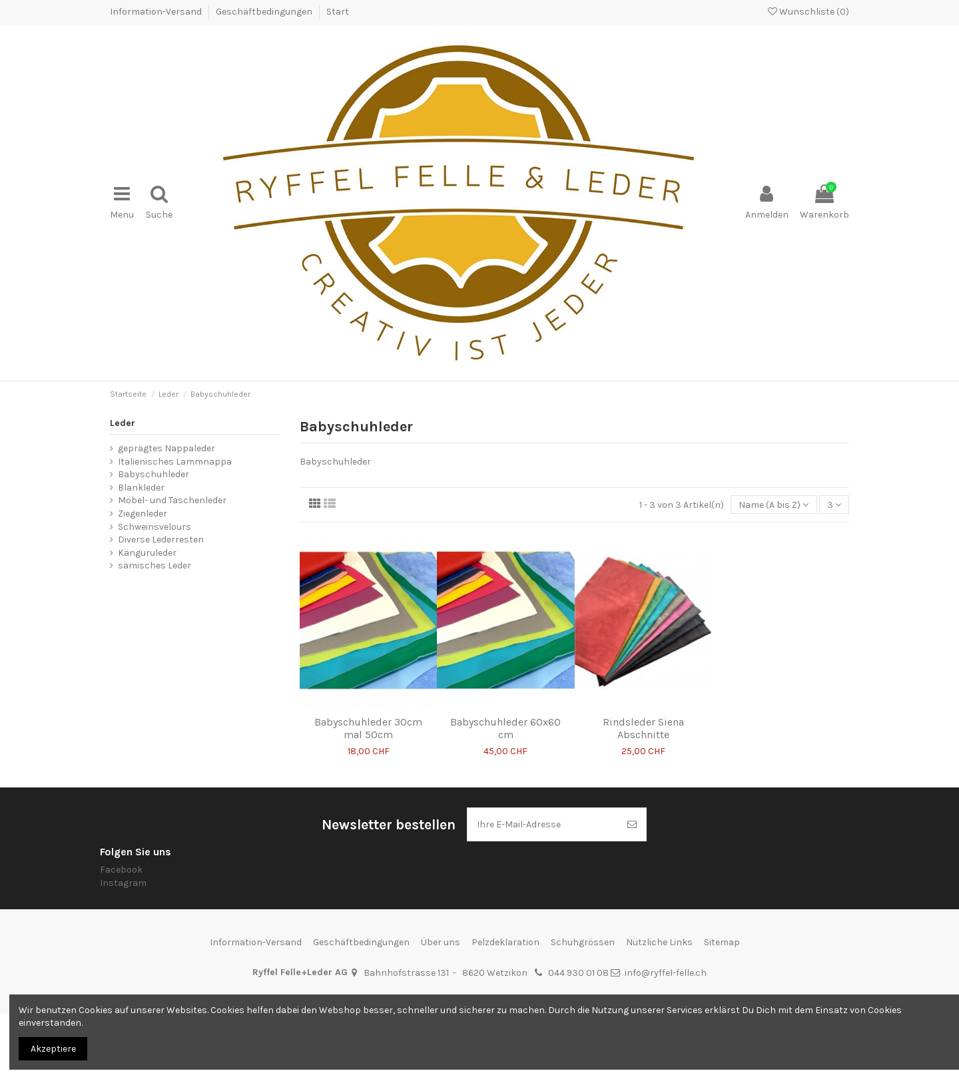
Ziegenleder (142, 513)
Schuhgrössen (583, 942)
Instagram (123, 883)
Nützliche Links (659, 942)
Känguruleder (147, 552)
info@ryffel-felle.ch (666, 972)
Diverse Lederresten (161, 539)
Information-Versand (157, 11)
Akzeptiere (53, 1048)
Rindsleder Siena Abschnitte (643, 728)
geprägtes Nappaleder (166, 448)
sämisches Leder (154, 565)
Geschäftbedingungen (265, 11)
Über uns (440, 942)
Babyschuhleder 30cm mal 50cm (368, 728)
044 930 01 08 (578, 972)
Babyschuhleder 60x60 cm (505, 728)
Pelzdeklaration (505, 942)
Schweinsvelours (154, 527)
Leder (122, 423)
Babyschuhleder (153, 474)
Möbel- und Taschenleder (172, 500)
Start (337, 11)
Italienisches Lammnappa (175, 461)
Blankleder (141, 487)
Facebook (121, 869)
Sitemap (722, 942)
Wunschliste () (808, 11)
